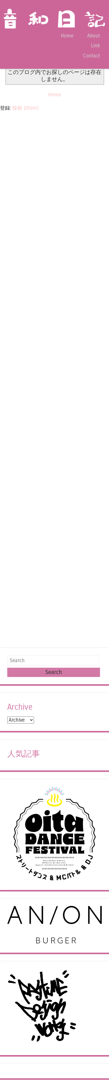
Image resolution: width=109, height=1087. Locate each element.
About (93, 36)
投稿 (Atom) (25, 108)
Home (67, 36)
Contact (91, 56)
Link (95, 46)
